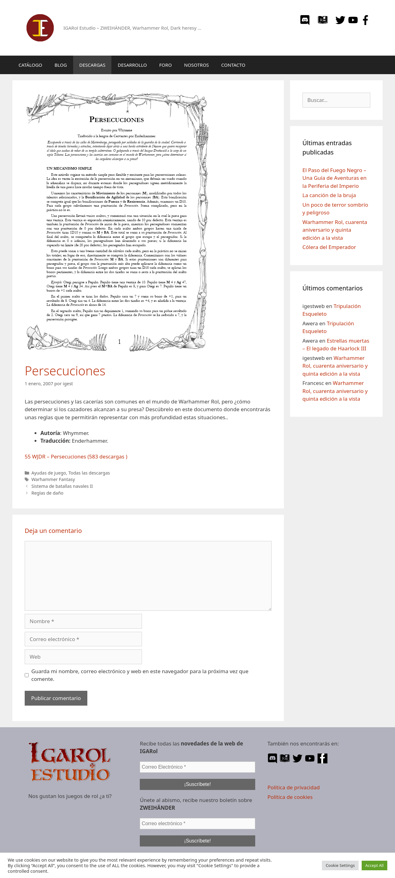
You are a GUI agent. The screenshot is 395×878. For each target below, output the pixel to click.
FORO (165, 65)
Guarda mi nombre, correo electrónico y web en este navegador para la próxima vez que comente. (140, 675)
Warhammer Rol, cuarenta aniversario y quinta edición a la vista (334, 229)
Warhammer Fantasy (53, 479)
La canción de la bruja (329, 195)
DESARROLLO (132, 65)
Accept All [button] (374, 865)
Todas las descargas (89, 473)
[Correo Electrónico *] (197, 767)
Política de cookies (290, 796)
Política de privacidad (294, 787)
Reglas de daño (47, 493)
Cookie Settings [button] (340, 865)
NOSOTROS (196, 65)
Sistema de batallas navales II (62, 486)
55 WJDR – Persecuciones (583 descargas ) (76, 456)
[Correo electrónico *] (197, 823)
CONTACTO (233, 65)
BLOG (61, 65)
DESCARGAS (92, 65)
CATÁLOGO (30, 65)
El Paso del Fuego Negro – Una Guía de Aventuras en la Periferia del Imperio (334, 178)
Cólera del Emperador (329, 247)
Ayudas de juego (48, 473)
